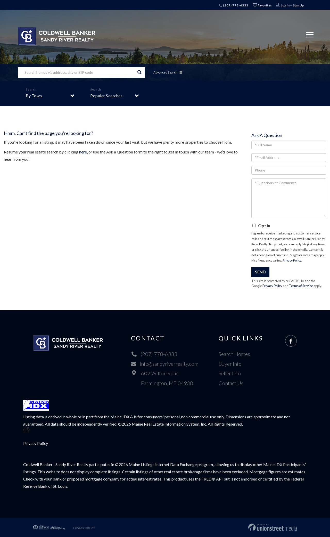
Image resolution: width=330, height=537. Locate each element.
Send (260, 271)
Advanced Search (166, 72)
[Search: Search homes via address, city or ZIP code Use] (76, 72)
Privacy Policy (292, 260)
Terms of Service (301, 286)
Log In (285, 5)
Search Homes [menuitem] (234, 354)
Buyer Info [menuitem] (230, 364)
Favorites (262, 5)
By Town (34, 95)
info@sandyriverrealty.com (165, 364)
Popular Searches (106, 95)
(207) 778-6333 (233, 5)
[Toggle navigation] (310, 33)
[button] (139, 72)
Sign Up (298, 5)
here (83, 151)
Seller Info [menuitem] (230, 373)
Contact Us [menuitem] (231, 383)
